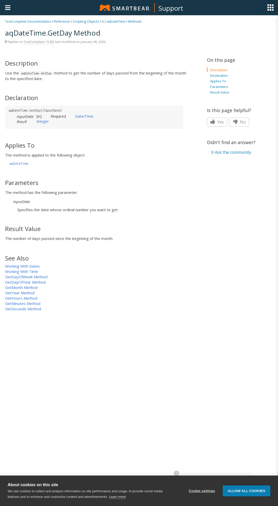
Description (219, 70)
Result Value (219, 92)
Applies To (218, 81)
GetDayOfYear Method (25, 282)
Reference (62, 21)
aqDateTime (116, 21)
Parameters (219, 86)
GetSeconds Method (23, 308)
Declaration (219, 75)
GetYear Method (19, 292)
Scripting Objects (86, 21)
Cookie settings (202, 491)
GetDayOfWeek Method (26, 276)
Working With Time (21, 271)
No (239, 122)
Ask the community (233, 152)
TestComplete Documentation (28, 21)
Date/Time (84, 116)
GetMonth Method (21, 287)
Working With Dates (22, 266)
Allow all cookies (246, 491)
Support (171, 8)
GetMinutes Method (22, 303)
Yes (217, 122)
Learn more (117, 497)
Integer (43, 121)
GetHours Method (21, 298)
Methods (135, 21)
